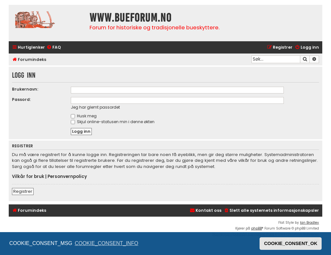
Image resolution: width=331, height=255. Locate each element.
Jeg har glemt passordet (95, 107)
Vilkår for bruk (28, 177)
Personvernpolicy (67, 177)
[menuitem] (54, 47)
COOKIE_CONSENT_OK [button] (290, 243)
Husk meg (84, 116)
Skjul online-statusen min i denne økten (113, 121)
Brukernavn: (25, 89)
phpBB (256, 228)
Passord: (21, 99)
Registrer (22, 191)
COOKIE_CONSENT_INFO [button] (106, 243)
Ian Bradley (309, 222)
